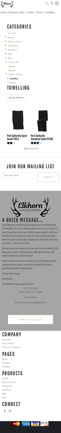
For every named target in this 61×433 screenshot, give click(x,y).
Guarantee (6, 339)
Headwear (12, 49)
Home (3, 12)
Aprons (12, 66)
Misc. (22, 12)
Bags (10, 53)
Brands (11, 37)
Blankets (12, 70)
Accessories (14, 62)
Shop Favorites (14, 41)
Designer (6, 366)
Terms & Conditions (11, 347)
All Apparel (13, 45)
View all (11, 33)
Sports (13, 82)
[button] (52, 3)
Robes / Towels (35, 12)
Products (13, 12)
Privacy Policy (8, 343)
